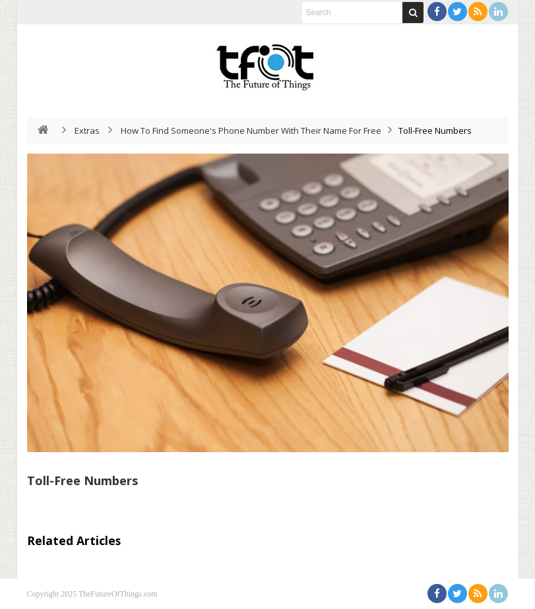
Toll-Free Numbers (82, 480)
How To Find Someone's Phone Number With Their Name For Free (251, 130)
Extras (87, 130)
